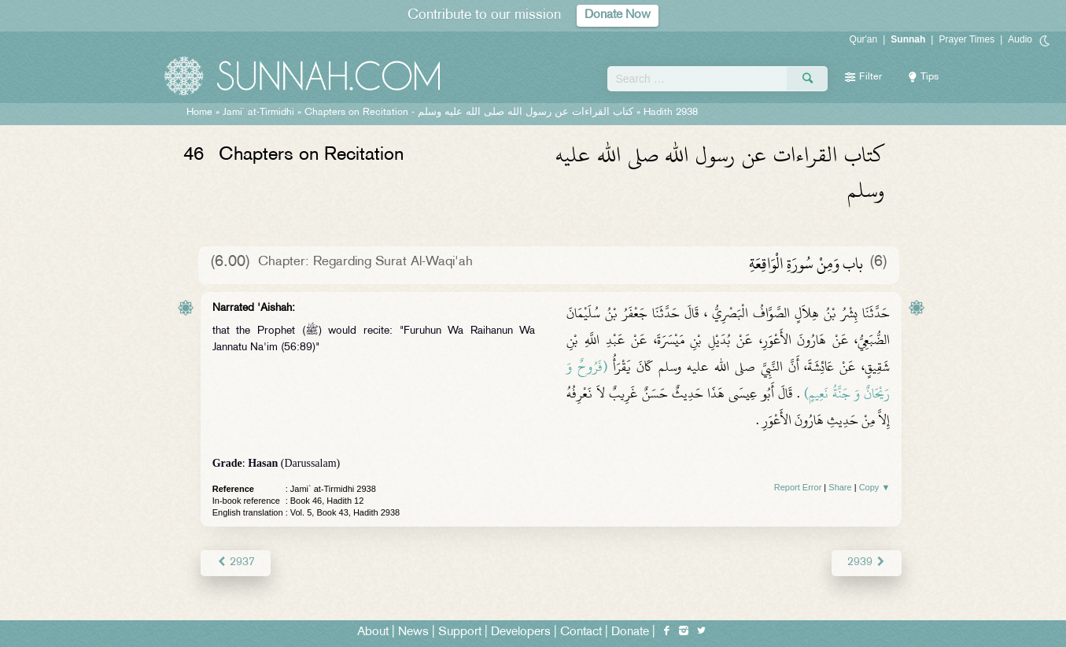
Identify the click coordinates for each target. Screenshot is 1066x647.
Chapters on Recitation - (468, 112)
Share (839, 487)
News (413, 632)
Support (459, 632)
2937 (235, 562)
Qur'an (864, 39)
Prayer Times (966, 39)
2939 (866, 562)
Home (199, 112)
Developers (521, 632)
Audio (1020, 39)
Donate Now (618, 15)
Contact (581, 632)
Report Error (798, 487)
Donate (630, 632)
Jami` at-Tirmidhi (258, 112)
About (373, 632)
